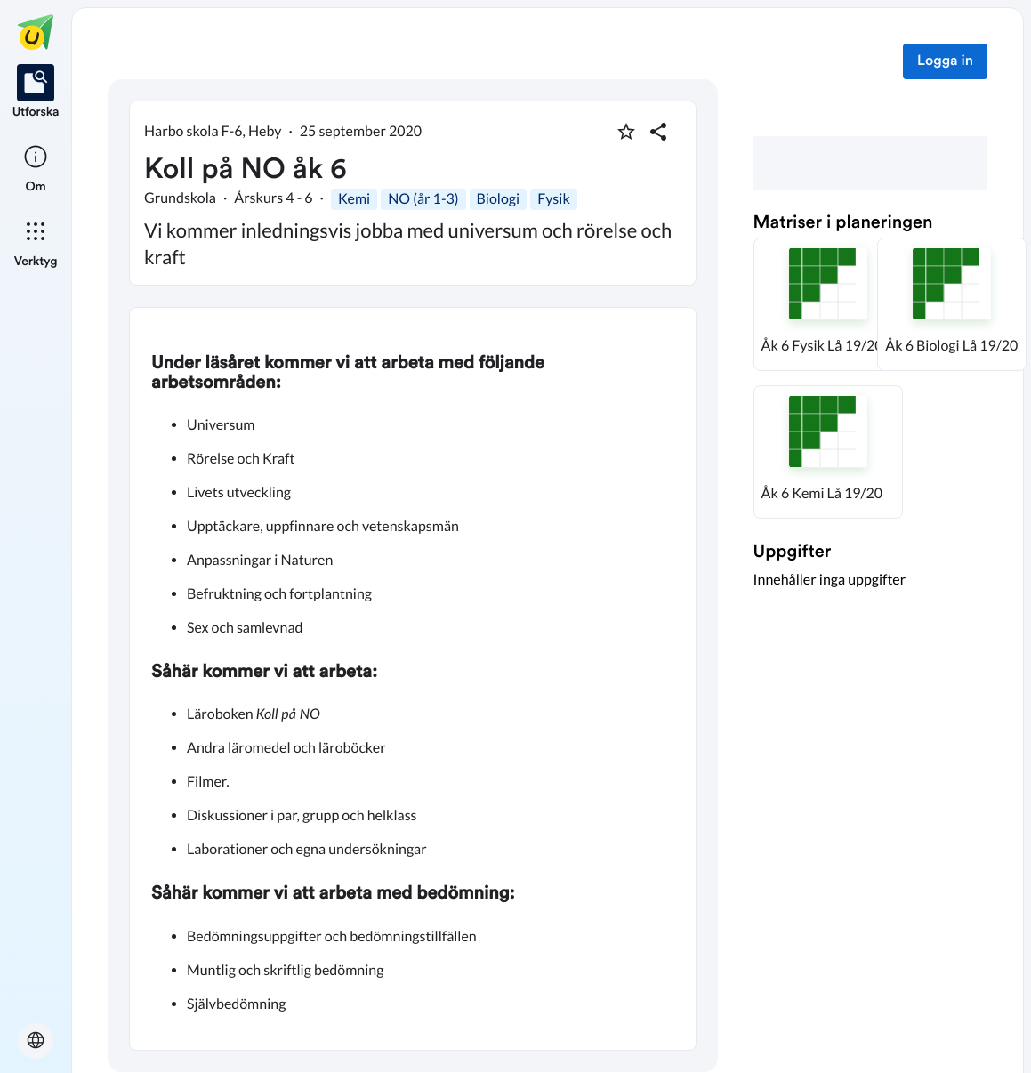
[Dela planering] (658, 132)
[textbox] (413, 679)
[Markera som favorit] (626, 132)
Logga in (945, 61)
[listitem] (36, 92)
